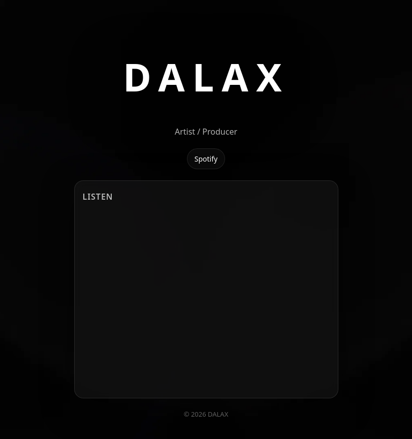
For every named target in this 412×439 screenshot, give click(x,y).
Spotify (206, 159)
